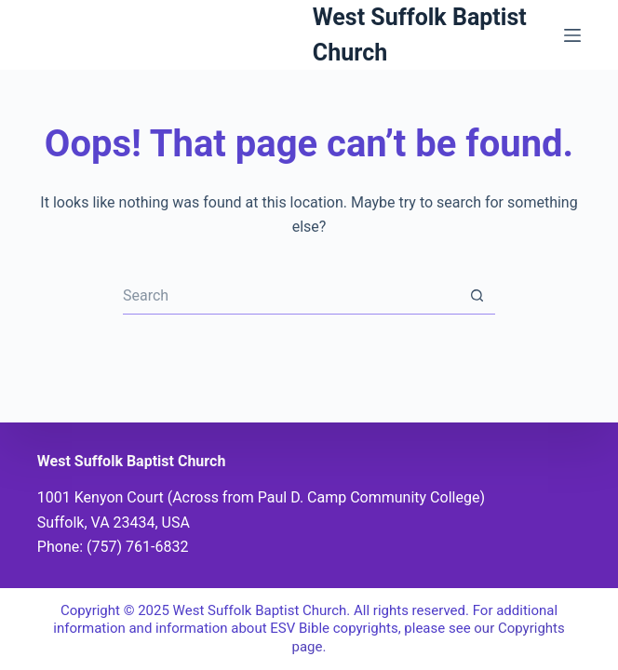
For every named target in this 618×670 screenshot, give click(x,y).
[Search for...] (290, 296)
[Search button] (476, 296)
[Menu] (572, 35)
